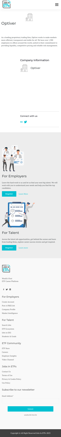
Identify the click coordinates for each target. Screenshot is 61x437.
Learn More (23, 194)
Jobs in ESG (6, 332)
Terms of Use (7, 375)
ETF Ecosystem (8, 329)
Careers (5, 352)
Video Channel (8, 359)
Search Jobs (6, 325)
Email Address (7, 396)
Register (9, 194)
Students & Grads (9, 336)
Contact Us (6, 371)
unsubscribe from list (30, 415)
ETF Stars (6, 348)
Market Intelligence (10, 313)
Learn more (23, 247)
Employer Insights (9, 356)
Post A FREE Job (8, 305)
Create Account (8, 302)
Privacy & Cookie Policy (11, 379)
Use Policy (6, 383)
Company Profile (8, 309)
